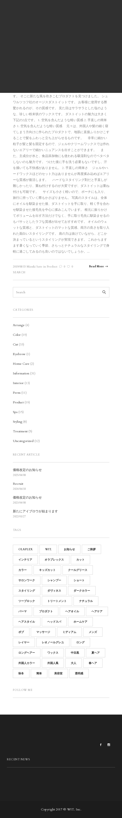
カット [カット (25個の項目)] (80, 559)
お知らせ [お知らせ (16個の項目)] (69, 549)
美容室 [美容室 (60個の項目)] (58, 673)
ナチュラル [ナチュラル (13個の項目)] (86, 601)
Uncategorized (23, 441)
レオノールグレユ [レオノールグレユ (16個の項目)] (53, 642)
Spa (15, 412)
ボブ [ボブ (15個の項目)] (21, 632)
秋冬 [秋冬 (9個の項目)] (21, 673)
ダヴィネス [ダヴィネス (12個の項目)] (54, 591)
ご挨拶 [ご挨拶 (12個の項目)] (91, 549)
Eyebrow (19, 354)
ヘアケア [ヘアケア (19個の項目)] (96, 611)
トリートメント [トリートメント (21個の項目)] (57, 601)
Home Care (21, 364)
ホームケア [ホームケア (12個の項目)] (80, 622)
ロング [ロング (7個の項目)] (80, 642)
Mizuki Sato (34, 266)
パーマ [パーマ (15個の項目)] (22, 611)
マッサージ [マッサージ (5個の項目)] (43, 632)
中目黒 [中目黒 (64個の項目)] (75, 653)
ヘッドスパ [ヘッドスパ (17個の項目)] (54, 622)
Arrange (19, 325)
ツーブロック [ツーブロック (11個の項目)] (26, 601)
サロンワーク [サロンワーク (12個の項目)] (26, 580)
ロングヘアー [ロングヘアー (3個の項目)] (26, 653)
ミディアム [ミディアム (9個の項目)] (69, 632)
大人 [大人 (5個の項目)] (73, 663)
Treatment (20, 431)
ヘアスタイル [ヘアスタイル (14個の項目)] (26, 622)
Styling (17, 421)
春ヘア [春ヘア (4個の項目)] (93, 663)
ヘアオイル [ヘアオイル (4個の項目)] (72, 611)
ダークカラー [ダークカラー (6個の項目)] (82, 591)
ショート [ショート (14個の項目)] (79, 580)
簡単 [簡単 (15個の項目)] (39, 673)
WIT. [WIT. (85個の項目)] (48, 549)
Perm (16, 392)
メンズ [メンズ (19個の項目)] (93, 632)
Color (17, 335)
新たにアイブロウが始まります (35, 511)
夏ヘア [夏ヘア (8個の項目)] (95, 653)
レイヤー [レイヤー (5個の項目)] (23, 642)
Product (52, 266)
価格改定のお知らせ (27, 470)
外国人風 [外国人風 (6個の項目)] (52, 663)
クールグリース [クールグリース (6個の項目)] (77, 570)
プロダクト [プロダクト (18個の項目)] (46, 611)
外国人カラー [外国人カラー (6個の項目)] (26, 663)
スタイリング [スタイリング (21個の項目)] (26, 591)
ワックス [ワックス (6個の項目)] (52, 653)
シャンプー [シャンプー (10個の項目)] (54, 580)
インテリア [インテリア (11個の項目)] (25, 559)
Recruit (18, 484)
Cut (15, 344)
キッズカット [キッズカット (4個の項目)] (47, 570)
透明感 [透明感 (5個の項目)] (79, 673)
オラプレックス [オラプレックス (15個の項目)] (54, 559)
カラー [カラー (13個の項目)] (22, 570)
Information (21, 373)
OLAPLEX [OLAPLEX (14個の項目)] (25, 549)
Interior (18, 383)
